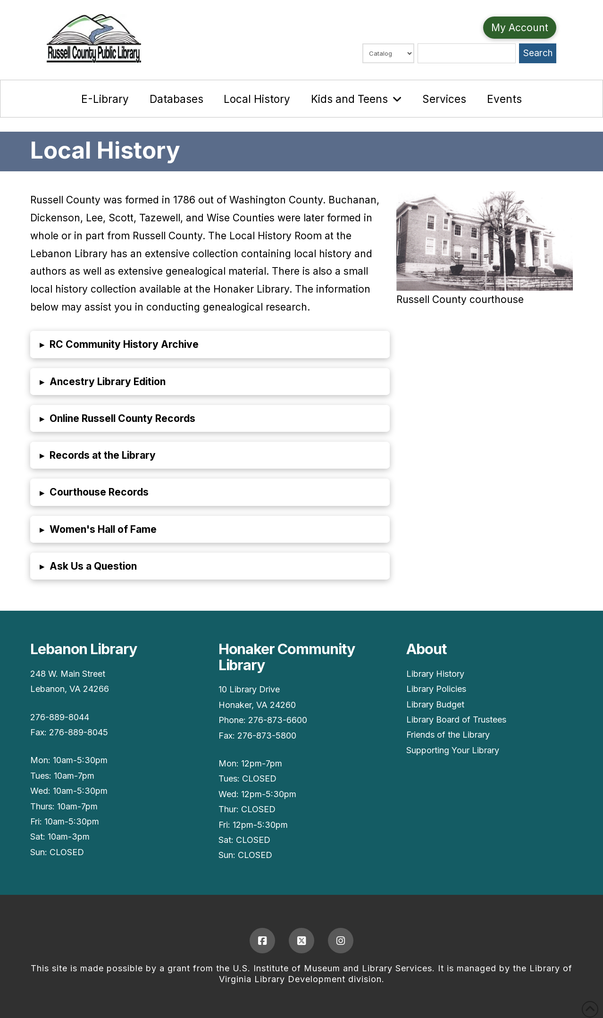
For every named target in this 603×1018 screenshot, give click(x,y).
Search (538, 53)
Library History (435, 674)
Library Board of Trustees (456, 719)
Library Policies (436, 689)
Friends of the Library (448, 735)
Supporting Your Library (452, 750)
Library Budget (435, 704)
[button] (210, 344)
